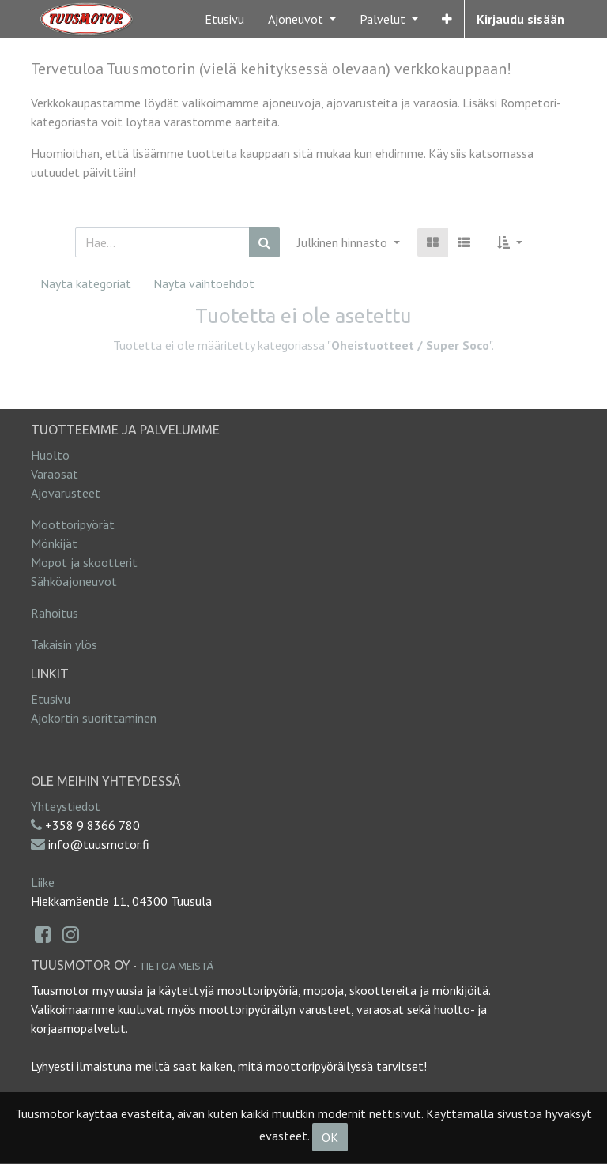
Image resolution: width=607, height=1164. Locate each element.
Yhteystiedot (65, 806)
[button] (447, 19)
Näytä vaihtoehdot (203, 283)
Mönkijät (54, 543)
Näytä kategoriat (85, 283)
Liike (43, 882)
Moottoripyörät (73, 524)
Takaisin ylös (64, 644)
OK (330, 1137)
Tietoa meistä (176, 965)
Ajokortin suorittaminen (93, 718)
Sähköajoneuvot (74, 581)
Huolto (50, 455)
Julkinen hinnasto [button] (343, 242)
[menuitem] (224, 19)
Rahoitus (54, 613)
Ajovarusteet (65, 493)
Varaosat (54, 474)
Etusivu (50, 699)
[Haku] (264, 242)
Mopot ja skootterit (84, 562)
